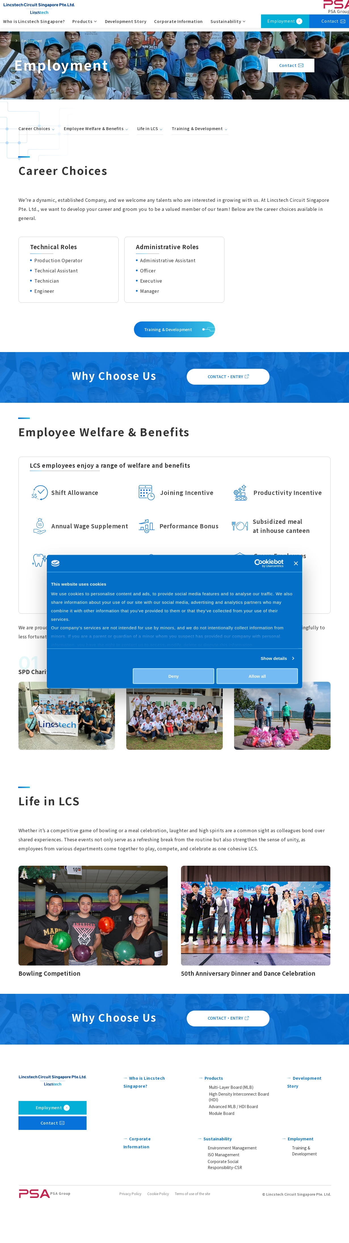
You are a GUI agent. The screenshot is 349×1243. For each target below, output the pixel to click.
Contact (273, 65)
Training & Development (197, 128)
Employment (281, 24)
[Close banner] (296, 563)
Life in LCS (147, 128)
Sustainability (220, 1179)
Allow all (257, 676)
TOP (7, 40)
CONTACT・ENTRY (225, 396)
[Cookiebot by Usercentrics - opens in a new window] (258, 563)
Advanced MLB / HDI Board (231, 1146)
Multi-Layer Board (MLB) (228, 1132)
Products (215, 1123)
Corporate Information (179, 24)
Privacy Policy (130, 1235)
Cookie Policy (158, 1235)
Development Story (127, 24)
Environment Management (230, 1188)
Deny (174, 676)
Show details (274, 658)
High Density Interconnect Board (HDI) (239, 1139)
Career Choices (34, 128)
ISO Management (223, 1195)
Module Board (221, 1153)
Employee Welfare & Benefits (94, 128)
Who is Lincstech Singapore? (35, 24)
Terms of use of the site (192, 1235)
